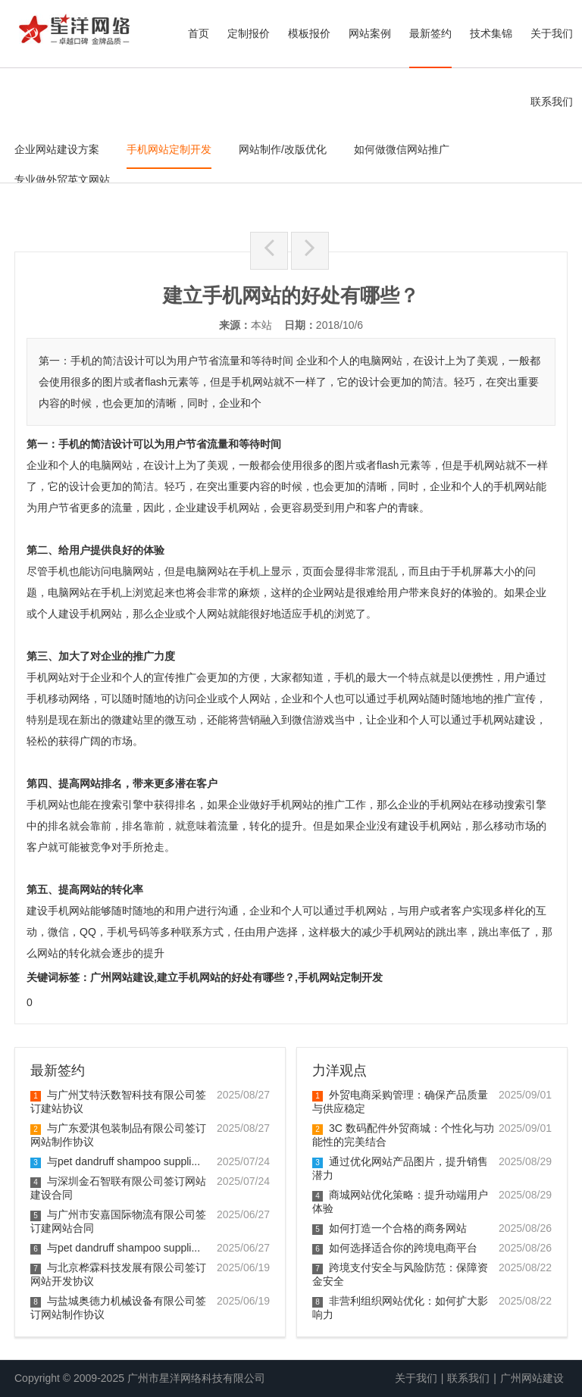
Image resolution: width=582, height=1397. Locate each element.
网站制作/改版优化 (283, 149)
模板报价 (309, 33)
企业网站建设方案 (56, 149)
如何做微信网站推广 (401, 149)
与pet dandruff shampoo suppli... (115, 1161)
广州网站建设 (532, 1378)
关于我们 (551, 33)
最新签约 (430, 33)
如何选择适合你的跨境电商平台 (394, 1248)
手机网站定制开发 (169, 149)
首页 (198, 33)
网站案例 (370, 33)
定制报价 (248, 33)
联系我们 (551, 101)
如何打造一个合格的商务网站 (389, 1228)
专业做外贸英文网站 (62, 179)
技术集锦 (491, 33)
